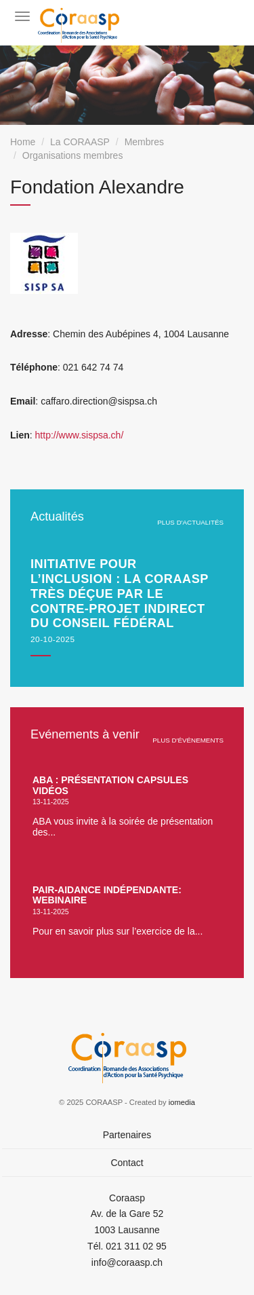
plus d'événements (188, 740)
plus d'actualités (190, 522)
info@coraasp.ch (127, 1262)
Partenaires (127, 1134)
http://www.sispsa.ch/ (79, 435)
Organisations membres (72, 155)
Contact (126, 1162)
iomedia (182, 1102)
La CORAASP (80, 141)
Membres (144, 141)
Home (22, 141)
